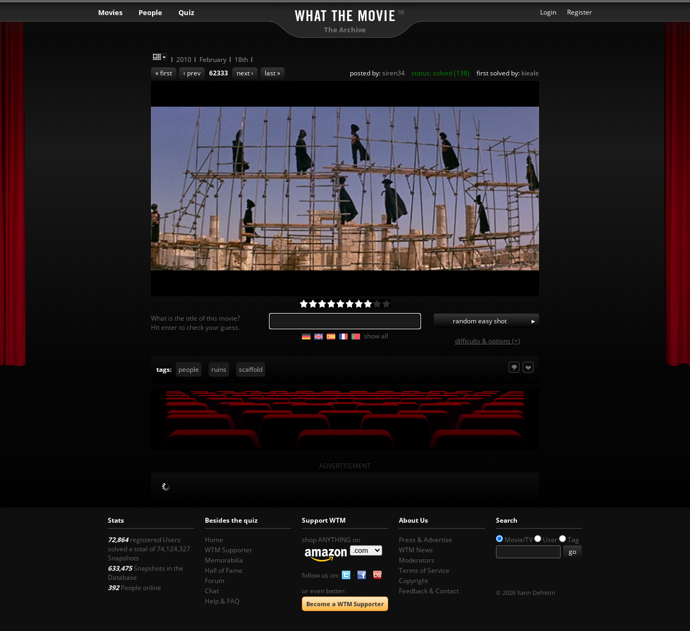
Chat (212, 590)
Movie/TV (519, 539)
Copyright (413, 580)
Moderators (416, 560)
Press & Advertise (425, 539)
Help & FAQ (222, 601)
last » (272, 73)
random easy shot (480, 320)
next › (245, 73)
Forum (214, 580)
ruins (218, 369)
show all (376, 336)
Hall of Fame (224, 570)
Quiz (186, 12)
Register (579, 12)
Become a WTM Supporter (345, 604)
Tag (573, 539)
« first (163, 73)
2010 (183, 59)
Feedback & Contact (429, 590)
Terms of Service (424, 570)
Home (214, 539)
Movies (110, 12)
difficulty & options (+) (487, 340)
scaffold (251, 369)
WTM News (416, 549)
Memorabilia (224, 560)
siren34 (393, 73)
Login (548, 12)
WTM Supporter (228, 549)
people (188, 369)
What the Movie (345, 13)
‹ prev (192, 73)
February (212, 59)
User (550, 539)
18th (241, 59)
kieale (530, 73)
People (150, 12)
